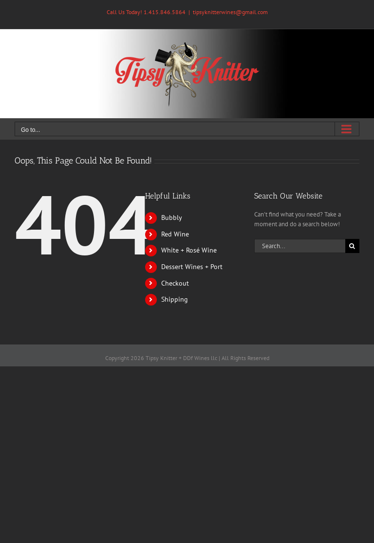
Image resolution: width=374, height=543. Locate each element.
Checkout (175, 283)
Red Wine (175, 234)
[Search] (352, 246)
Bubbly (171, 217)
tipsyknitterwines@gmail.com (230, 12)
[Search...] (299, 246)
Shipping (174, 299)
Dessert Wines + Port (192, 266)
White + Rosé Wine (189, 250)
